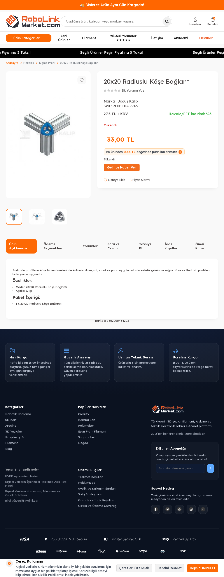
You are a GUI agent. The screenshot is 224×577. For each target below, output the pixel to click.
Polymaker (86, 425)
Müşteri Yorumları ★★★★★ (123, 38)
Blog (8, 448)
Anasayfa (12, 62)
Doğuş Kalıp (127, 101)
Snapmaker (86, 437)
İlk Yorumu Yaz (133, 90)
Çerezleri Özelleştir (134, 568)
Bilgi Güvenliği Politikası (21, 500)
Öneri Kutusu (200, 246)
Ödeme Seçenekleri (53, 246)
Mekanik (28, 62)
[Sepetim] (212, 21)
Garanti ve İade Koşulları (96, 500)
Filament (89, 38)
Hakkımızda (86, 482)
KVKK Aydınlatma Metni (21, 476)
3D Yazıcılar (13, 431)
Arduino (10, 425)
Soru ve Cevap (113, 246)
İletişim (157, 38)
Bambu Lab (86, 420)
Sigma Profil (47, 62)
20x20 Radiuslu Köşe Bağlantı (79, 62)
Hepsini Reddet (170, 568)
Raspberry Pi (14, 437)
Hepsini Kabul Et (202, 568)
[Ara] (167, 21)
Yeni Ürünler (64, 38)
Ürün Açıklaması (18, 246)
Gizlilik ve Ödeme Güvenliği (97, 505)
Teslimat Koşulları (90, 477)
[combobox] (116, 21)
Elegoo (83, 443)
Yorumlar (90, 246)
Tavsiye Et (145, 246)
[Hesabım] (195, 21)
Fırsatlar (206, 38)
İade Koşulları (171, 246)
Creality (83, 414)
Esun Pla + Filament (92, 431)
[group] (48, 134)
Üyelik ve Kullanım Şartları (97, 488)
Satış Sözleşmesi (90, 494)
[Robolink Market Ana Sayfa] (185, 410)
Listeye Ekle (114, 180)
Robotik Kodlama (18, 414)
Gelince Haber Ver (121, 167)
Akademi (181, 38)
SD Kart (10, 420)
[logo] (33, 21)
